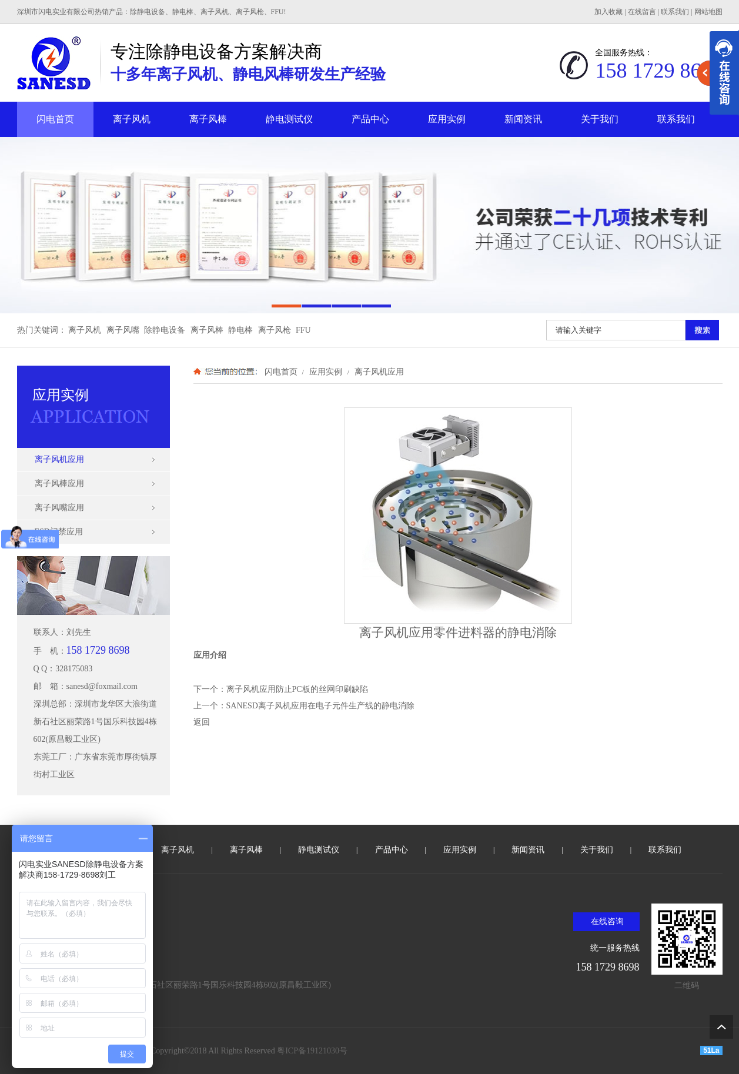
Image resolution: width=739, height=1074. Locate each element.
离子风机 (132, 119)
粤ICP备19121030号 (312, 1050)
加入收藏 (608, 12)
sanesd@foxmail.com (102, 686)
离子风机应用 (378, 371)
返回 (201, 722)
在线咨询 (607, 921)
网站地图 (708, 12)
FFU (303, 330)
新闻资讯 (523, 119)
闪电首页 (55, 119)
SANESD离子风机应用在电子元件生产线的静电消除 (320, 705)
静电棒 (240, 330)
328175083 (73, 668)
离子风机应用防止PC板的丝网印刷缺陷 (297, 689)
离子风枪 (274, 330)
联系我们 (675, 12)
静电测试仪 (289, 119)
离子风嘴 (122, 330)
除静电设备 (164, 330)
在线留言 (642, 12)
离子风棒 (208, 119)
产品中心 (370, 119)
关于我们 (599, 119)
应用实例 (447, 119)
